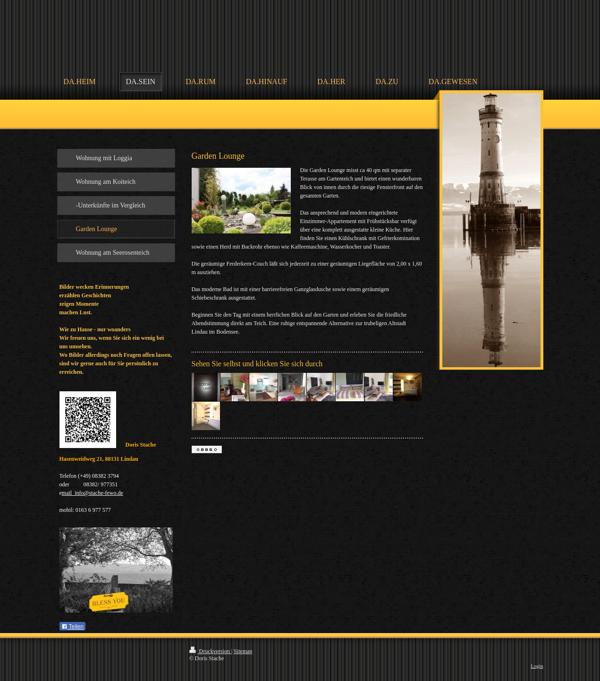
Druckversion (210, 651)
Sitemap (243, 651)
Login (537, 666)
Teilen (72, 626)
